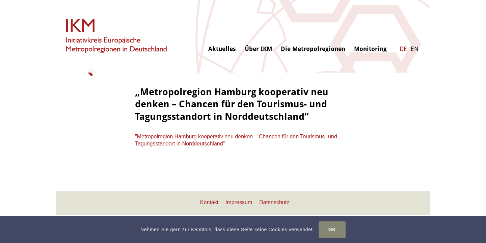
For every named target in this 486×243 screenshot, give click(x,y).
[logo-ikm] (117, 36)
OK (332, 229)
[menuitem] (222, 26)
